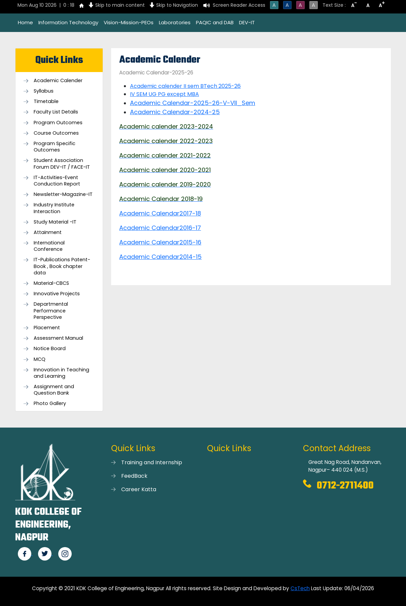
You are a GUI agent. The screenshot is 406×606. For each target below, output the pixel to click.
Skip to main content (120, 5)
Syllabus (44, 91)
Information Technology (68, 22)
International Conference (49, 246)
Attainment (48, 232)
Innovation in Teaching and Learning (61, 373)
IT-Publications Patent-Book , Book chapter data (62, 266)
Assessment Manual (58, 338)
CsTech (300, 588)
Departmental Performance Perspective (51, 310)
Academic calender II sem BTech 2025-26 (185, 86)
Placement (47, 328)
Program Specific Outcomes (54, 146)
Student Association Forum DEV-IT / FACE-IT (62, 163)
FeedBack (134, 476)
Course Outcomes (56, 133)
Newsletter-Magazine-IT (63, 194)
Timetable (46, 101)
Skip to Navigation (177, 5)
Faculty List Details (56, 112)
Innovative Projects (57, 294)
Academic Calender (58, 80)
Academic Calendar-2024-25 (175, 112)
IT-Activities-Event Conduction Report (57, 180)
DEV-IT (247, 22)
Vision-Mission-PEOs (129, 22)
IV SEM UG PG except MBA (164, 94)
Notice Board (50, 348)
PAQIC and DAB (215, 22)
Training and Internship (151, 462)
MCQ (39, 359)
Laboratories (175, 22)
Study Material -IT (55, 222)
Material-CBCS (51, 283)
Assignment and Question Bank (54, 389)
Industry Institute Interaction (54, 208)
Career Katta (138, 489)
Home (25, 22)
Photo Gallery (50, 403)
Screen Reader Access (239, 5)
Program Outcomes (58, 123)
